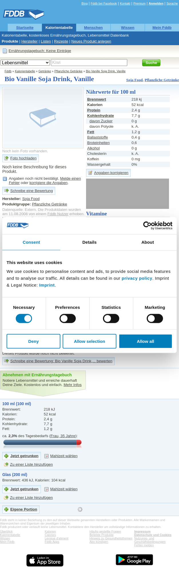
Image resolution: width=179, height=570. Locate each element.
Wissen (127, 27)
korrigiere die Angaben (48, 183)
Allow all (145, 341)
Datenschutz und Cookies (153, 535)
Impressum (142, 531)
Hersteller (29, 41)
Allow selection (89, 341)
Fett (90, 132)
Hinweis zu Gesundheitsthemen (111, 538)
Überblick (6, 531)
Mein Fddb (162, 27)
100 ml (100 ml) (16, 403)
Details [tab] (89, 241)
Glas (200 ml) (14, 474)
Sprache (172, 3)
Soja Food (134, 80)
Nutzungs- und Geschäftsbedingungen (150, 540)
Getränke (45, 71)
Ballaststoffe (97, 137)
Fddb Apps (52, 541)
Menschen (93, 27)
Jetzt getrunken (24, 456)
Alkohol (93, 148)
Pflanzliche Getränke (68, 71)
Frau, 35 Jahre (63, 436)
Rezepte (61, 41)
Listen (46, 41)
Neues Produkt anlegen (91, 41)
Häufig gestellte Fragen (105, 531)
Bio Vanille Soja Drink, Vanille (106, 71)
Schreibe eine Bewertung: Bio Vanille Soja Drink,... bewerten (61, 361)
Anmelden (156, 3)
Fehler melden (144, 545)
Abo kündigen (99, 541)
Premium (139, 3)
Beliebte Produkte (102, 535)
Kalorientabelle (59, 27)
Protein (93, 110)
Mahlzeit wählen (64, 456)
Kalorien (50, 531)
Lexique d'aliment (57, 538)
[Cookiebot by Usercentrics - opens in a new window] (147, 225)
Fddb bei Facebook (104, 3)
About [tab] (147, 241)
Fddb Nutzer (57, 214)
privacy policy (137, 278)
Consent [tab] (31, 241)
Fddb (8, 71)
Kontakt (125, 3)
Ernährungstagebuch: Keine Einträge (40, 51)
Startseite (24, 27)
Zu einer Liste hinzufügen (31, 464)
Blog (84, 3)
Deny (33, 341)
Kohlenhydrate (100, 115)
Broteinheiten (98, 143)
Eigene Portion (23, 509)
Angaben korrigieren (111, 173)
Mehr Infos (72, 385)
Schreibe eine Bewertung (31, 191)
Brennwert (96, 99)
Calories (50, 535)
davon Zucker (101, 121)
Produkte (10, 41)
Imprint (47, 285)
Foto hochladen (23, 158)
